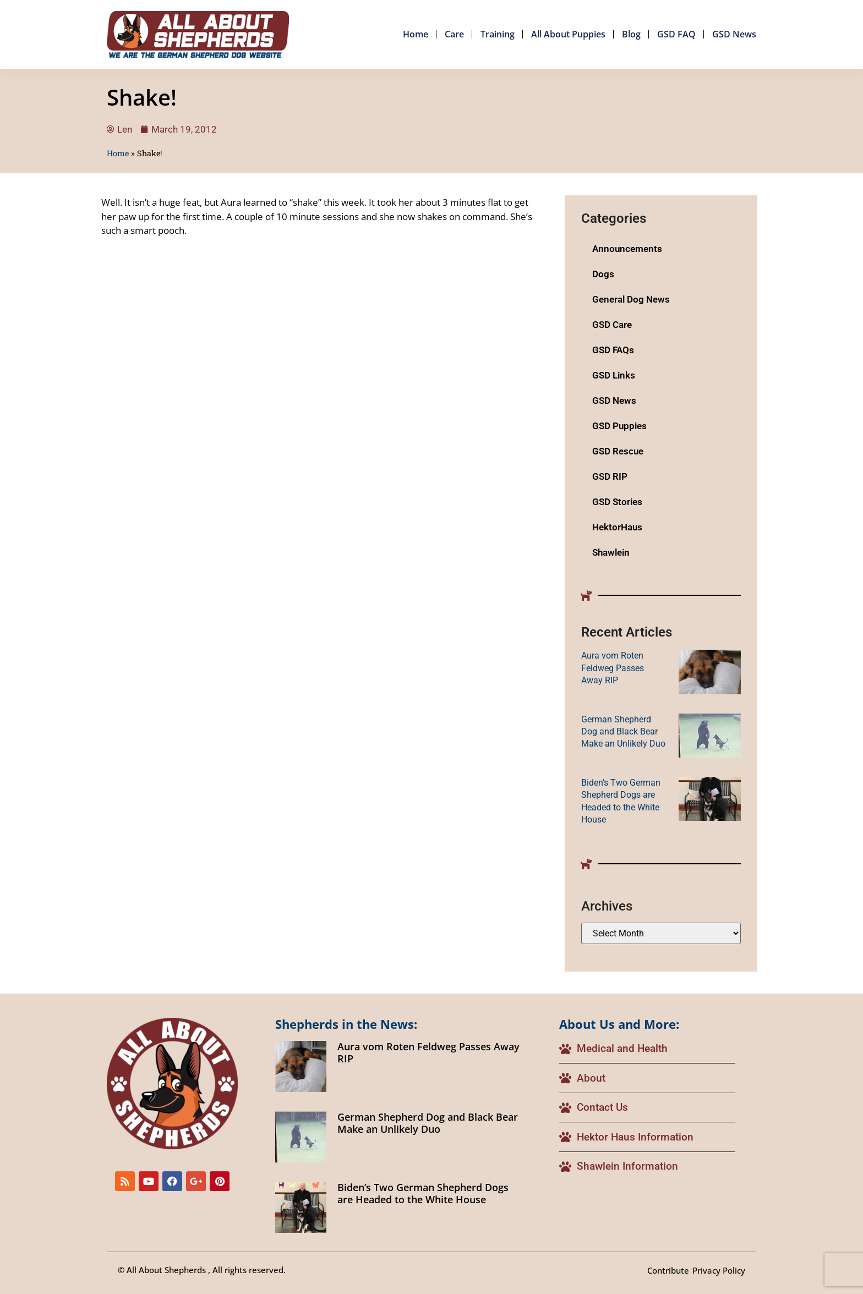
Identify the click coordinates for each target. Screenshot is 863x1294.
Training (497, 34)
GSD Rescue (617, 451)
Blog (631, 34)
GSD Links (613, 375)
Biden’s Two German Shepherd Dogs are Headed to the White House (423, 1193)
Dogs (603, 273)
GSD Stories (617, 501)
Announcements (627, 248)
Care (454, 34)
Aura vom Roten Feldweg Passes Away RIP (612, 668)
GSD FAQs (613, 349)
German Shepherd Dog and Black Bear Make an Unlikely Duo (623, 731)
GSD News (734, 34)
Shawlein (611, 552)
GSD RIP (609, 476)
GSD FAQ (676, 34)
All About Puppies (568, 34)
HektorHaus (617, 527)
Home (415, 34)
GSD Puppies (619, 425)
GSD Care (612, 324)
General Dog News (631, 299)
